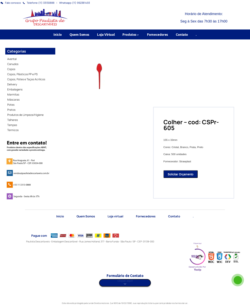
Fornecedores (157, 34)
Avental (12, 59)
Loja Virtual (106, 34)
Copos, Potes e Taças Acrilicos (26, 79)
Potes (10, 104)
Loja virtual (115, 216)
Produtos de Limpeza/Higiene (25, 115)
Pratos (11, 110)
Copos (11, 69)
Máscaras (13, 99)
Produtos (130, 34)
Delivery (12, 84)
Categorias (16, 51)
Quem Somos (79, 34)
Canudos (12, 64)
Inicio (58, 34)
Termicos (13, 130)
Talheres (12, 120)
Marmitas (13, 94)
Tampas (12, 125)
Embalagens (14, 89)
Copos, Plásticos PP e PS (22, 74)
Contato (182, 34)
